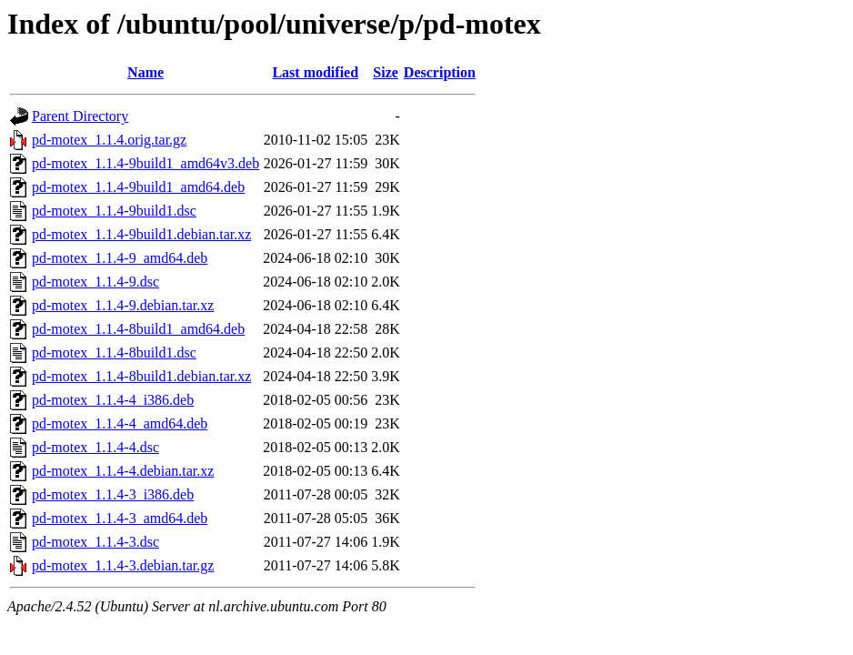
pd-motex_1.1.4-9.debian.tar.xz (123, 305)
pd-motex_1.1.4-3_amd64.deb (119, 518)
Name (145, 72)
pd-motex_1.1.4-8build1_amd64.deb (138, 329)
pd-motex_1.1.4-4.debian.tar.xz (123, 471)
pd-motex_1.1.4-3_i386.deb (113, 494)
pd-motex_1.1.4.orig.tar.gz (109, 139)
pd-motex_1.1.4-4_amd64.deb (119, 423)
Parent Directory (80, 116)
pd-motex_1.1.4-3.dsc (95, 541)
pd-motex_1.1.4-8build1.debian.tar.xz (141, 376)
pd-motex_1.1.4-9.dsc (95, 281)
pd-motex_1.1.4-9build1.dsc (114, 210)
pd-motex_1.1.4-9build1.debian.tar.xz (141, 234)
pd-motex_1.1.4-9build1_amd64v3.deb (145, 163)
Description (440, 72)
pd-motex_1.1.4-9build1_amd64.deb (138, 187)
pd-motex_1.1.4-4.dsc (95, 447)
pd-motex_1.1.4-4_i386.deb (113, 400)
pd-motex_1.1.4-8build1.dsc (114, 352)
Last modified (315, 72)
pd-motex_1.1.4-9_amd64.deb (119, 258)
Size (385, 72)
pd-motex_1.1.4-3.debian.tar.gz (123, 565)
